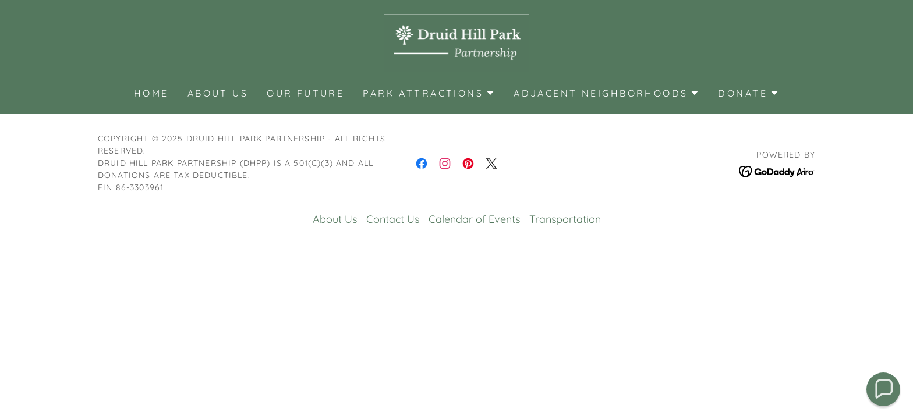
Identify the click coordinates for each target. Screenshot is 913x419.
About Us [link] (217, 93)
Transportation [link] (565, 219)
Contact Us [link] (392, 219)
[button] (429, 93)
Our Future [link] (305, 93)
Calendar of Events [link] (474, 219)
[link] (456, 42)
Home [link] (151, 93)
